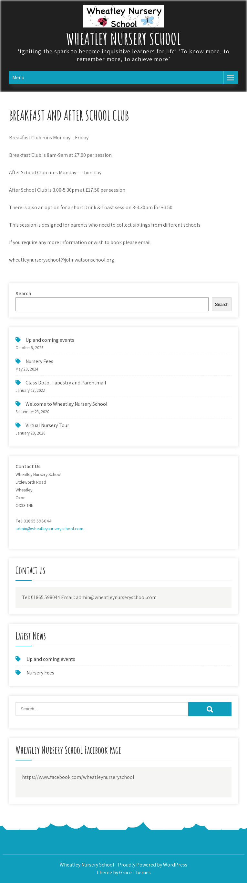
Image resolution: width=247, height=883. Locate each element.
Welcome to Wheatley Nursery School (67, 404)
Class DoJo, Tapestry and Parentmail (66, 382)
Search (23, 293)
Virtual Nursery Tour (47, 425)
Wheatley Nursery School (123, 38)
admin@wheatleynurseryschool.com (49, 529)
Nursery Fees (39, 361)
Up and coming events (50, 340)
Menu (18, 77)
